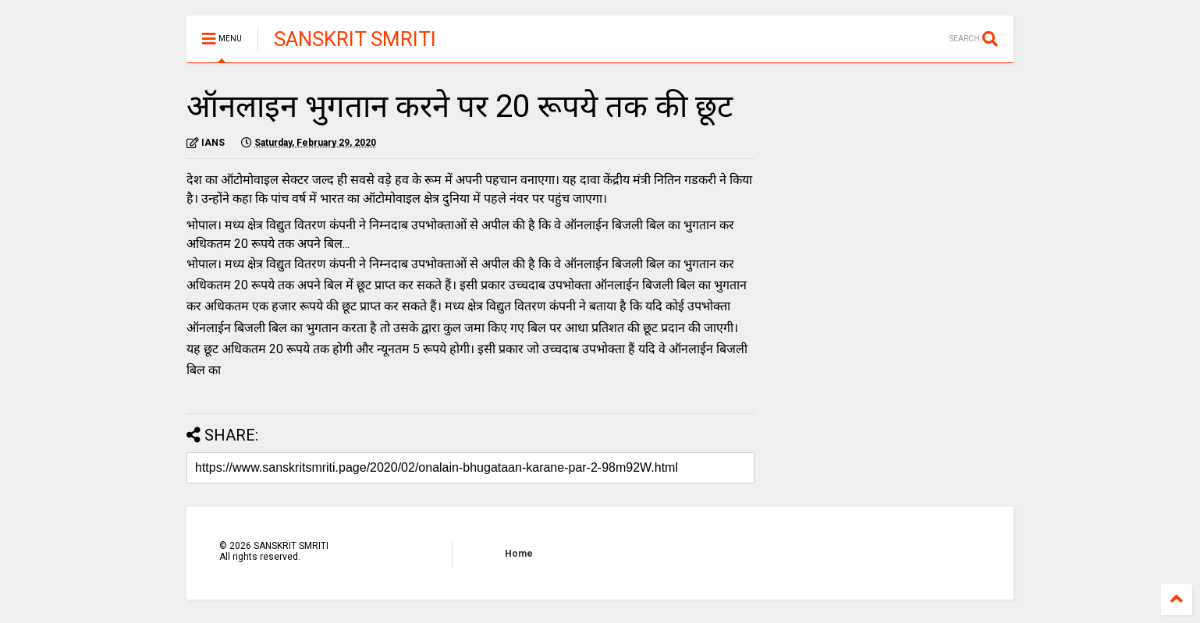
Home (519, 553)
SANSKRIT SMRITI (355, 39)
